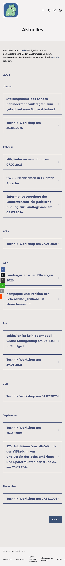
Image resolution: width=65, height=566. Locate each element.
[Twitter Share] (2, 275)
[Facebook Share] (3, 269)
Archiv (55, 519)
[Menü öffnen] (43, 10)
